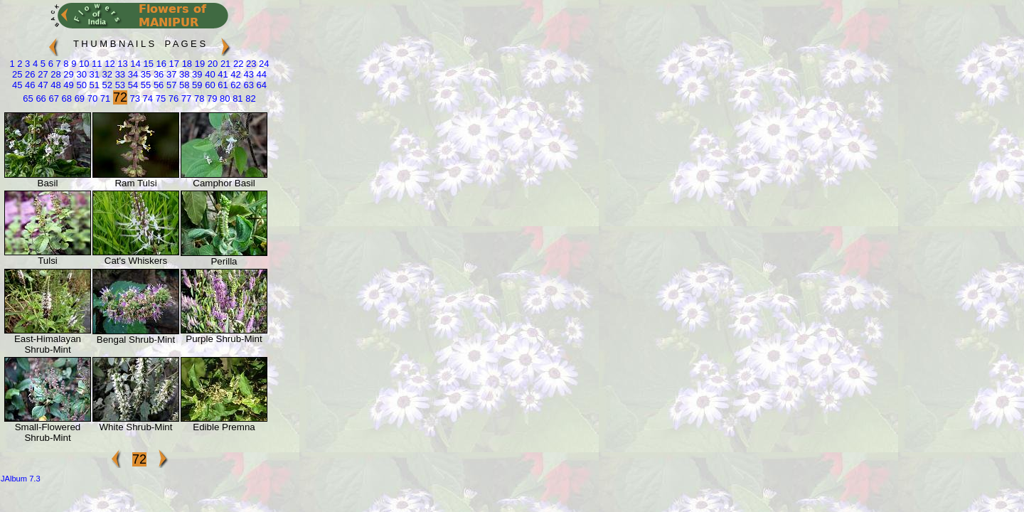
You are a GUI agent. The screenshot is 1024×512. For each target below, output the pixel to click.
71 (103, 98)
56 (157, 85)
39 (196, 74)
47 (42, 85)
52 (106, 85)
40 (209, 74)
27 (42, 74)
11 (95, 63)
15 (147, 63)
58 (182, 85)
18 (185, 63)
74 (146, 98)
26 (28, 74)
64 (260, 85)
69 (78, 98)
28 (54, 74)
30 (80, 74)
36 (157, 74)
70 (91, 98)
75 (159, 98)
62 (234, 85)
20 (211, 63)
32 (106, 74)
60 (209, 85)
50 (80, 85)
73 (133, 98)
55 (144, 85)
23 (249, 63)
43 (247, 74)
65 (28, 98)
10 (82, 63)
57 (170, 85)
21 (224, 63)
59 (196, 85)
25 (17, 74)
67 (52, 98)
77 (184, 98)
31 (93, 74)
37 (170, 74)
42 (234, 74)
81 (236, 98)
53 (118, 85)
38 (182, 74)
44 (260, 74)
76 (172, 98)
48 (54, 85)
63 (247, 85)
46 (28, 85)
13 (121, 63)
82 (249, 98)
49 (67, 85)
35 (144, 74)
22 (236, 63)
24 (263, 63)
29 (67, 74)
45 (17, 85)
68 (65, 98)
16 (160, 63)
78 (197, 98)
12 (108, 63)
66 (39, 98)
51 (93, 85)
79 (210, 98)
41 (221, 74)
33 (118, 74)
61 (221, 85)
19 (198, 63)
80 (223, 98)
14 (134, 63)
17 (172, 63)
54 (131, 85)
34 (131, 74)
